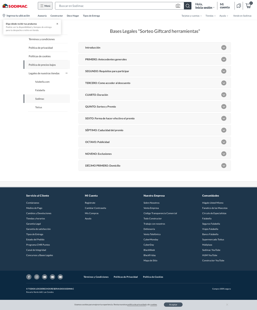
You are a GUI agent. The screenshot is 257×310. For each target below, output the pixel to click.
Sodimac (39, 98)
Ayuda (88, 218)
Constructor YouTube (213, 260)
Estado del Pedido (35, 239)
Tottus (38, 107)
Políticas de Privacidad (126, 276)
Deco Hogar (73, 15)
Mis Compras (92, 213)
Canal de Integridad (36, 250)
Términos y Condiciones (96, 276)
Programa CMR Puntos (38, 244)
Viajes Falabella (210, 229)
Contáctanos (32, 202)
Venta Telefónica (152, 234)
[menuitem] (190, 15)
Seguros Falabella (211, 223)
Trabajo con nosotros (154, 223)
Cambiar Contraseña (95, 208)
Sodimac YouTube (211, 250)
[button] (123, 5)
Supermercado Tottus (213, 239)
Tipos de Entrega (91, 15)
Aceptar (173, 304)
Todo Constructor (153, 218)
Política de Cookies (153, 276)
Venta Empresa (151, 208)
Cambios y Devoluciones (38, 213)
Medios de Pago (34, 208)
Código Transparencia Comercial (160, 213)
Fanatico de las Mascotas (214, 208)
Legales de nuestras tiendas (44, 73)
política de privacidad (136, 304)
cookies (153, 304)
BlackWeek (149, 250)
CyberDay (149, 244)
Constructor (56, 15)
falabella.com (42, 81)
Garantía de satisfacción (38, 229)
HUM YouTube (209, 255)
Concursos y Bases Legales (39, 255)
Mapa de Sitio (150, 260)
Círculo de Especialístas (214, 213)
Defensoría (149, 229)
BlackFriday (150, 255)
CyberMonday (151, 239)
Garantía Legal (33, 223)
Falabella (40, 90)
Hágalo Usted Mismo (212, 202)
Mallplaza (207, 244)
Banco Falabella (210, 234)
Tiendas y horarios (35, 218)
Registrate (90, 202)
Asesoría (42, 15)
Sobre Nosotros (151, 202)
